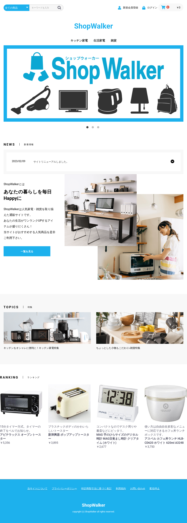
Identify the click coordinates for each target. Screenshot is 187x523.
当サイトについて (37, 488)
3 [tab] (99, 128)
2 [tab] (93, 128)
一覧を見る (27, 251)
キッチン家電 (79, 40)
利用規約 (121, 488)
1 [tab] (88, 128)
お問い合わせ (137, 488)
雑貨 (114, 40)
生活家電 (99, 40)
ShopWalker (93, 26)
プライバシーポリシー (64, 488)
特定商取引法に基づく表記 (96, 488)
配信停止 (155, 488)
